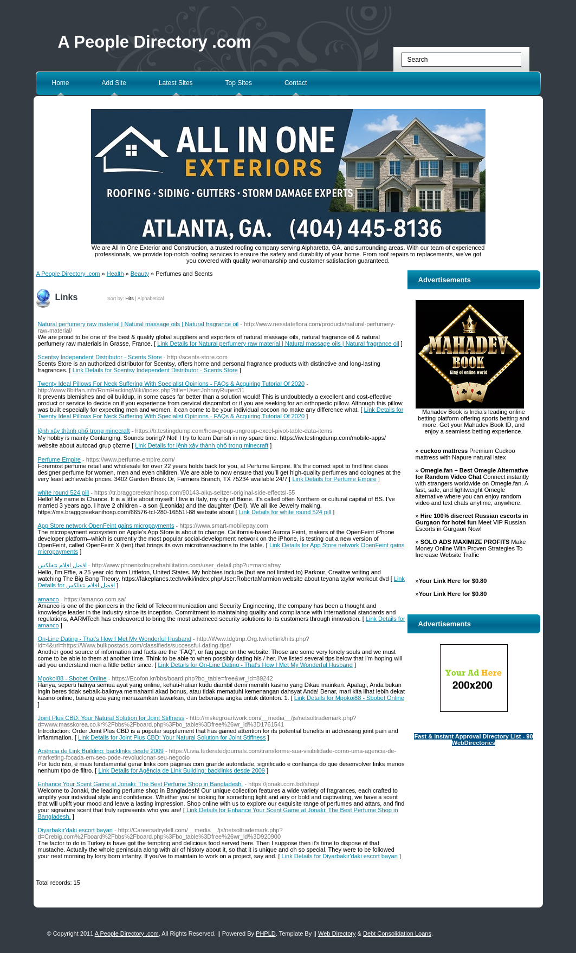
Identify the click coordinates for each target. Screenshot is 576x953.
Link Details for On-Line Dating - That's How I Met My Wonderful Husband (255, 665)
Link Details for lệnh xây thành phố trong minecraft (201, 445)
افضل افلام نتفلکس (62, 565)
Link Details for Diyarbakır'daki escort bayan (340, 856)
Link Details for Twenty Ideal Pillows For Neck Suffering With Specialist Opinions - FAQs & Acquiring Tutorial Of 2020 (221, 412)
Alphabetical (151, 298)
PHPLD (266, 933)
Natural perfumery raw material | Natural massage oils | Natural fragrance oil (138, 324)
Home (60, 83)
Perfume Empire (59, 459)
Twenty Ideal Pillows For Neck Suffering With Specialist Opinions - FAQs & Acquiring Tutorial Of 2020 (171, 383)
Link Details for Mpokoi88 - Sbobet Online (349, 698)
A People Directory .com (154, 42)
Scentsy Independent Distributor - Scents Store (100, 357)
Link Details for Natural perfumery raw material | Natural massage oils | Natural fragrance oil (278, 343)
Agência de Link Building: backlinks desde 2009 (101, 751)
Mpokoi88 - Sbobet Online (72, 678)
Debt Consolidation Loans (397, 933)
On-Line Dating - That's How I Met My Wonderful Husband (115, 639)
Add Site (114, 83)
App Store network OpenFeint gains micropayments (106, 525)
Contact (295, 83)
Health (115, 273)
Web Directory (336, 933)
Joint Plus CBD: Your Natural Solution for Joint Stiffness (111, 718)
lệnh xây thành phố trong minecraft (84, 430)
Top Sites (238, 83)
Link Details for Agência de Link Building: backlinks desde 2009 (181, 770)
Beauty (140, 273)
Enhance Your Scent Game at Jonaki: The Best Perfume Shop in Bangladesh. (140, 784)
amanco (48, 599)
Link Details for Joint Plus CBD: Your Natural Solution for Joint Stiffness (172, 737)
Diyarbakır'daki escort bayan (75, 830)
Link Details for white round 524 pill (285, 512)
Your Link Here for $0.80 (453, 581)
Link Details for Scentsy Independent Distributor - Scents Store (155, 370)
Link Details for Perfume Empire (335, 479)
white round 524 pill (63, 492)
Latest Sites (176, 83)
